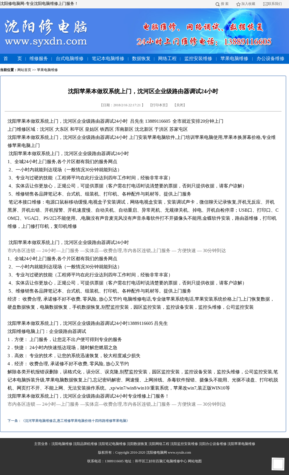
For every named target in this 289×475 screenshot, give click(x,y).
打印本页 (159, 105)
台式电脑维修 (70, 58)
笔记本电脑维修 (108, 58)
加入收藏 (248, 4)
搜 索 (225, 4)
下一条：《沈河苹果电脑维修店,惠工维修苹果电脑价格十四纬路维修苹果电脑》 (69, 421)
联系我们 (275, 4)
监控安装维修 (198, 58)
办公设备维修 (270, 58)
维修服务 (38, 58)
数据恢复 (141, 58)
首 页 (12, 58)
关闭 (179, 105)
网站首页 (24, 70)
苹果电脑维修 (234, 58)
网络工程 (167, 58)
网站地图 (195, 461)
